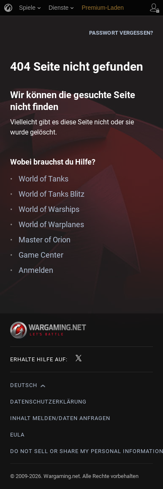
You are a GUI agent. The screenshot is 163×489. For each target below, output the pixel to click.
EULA (17, 434)
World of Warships (49, 209)
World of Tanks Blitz (51, 194)
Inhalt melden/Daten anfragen (60, 418)
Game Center (41, 254)
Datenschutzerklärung (48, 401)
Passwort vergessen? (121, 33)
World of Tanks (43, 178)
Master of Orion (45, 239)
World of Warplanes (51, 224)
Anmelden (36, 270)
